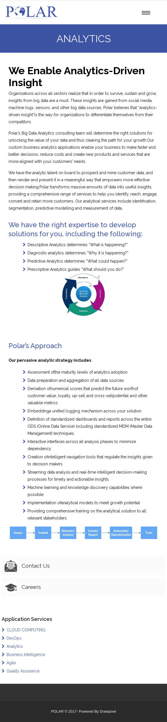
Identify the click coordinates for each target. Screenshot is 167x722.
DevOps (14, 638)
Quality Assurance (23, 671)
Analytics (15, 646)
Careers (31, 587)
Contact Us (36, 566)
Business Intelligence (26, 654)
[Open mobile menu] (147, 12)
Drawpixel (108, 711)
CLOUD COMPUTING (26, 630)
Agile (11, 663)
